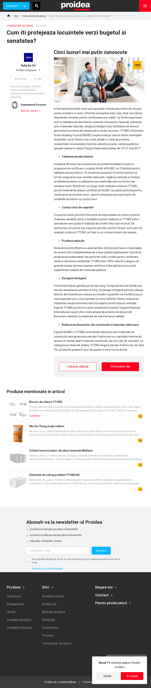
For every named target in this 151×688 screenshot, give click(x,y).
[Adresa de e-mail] (58, 551)
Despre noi (104, 587)
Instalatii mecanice (19, 628)
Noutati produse (53, 596)
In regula (132, 676)
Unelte (11, 612)
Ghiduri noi (49, 604)
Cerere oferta (77, 366)
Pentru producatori (111, 603)
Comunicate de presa (34, 16)
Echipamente (15, 604)
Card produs (75, 409)
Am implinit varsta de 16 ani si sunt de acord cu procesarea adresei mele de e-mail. (76, 561)
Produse (14, 587)
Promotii (48, 635)
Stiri (16, 16)
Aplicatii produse (53, 612)
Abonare (101, 550)
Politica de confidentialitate (47, 568)
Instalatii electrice (19, 620)
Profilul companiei (28, 68)
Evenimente (50, 628)
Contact (102, 595)
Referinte (48, 620)
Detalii (107, 676)
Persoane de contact (120, 367)
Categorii (12, 5)
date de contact (29, 110)
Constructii (14, 596)
